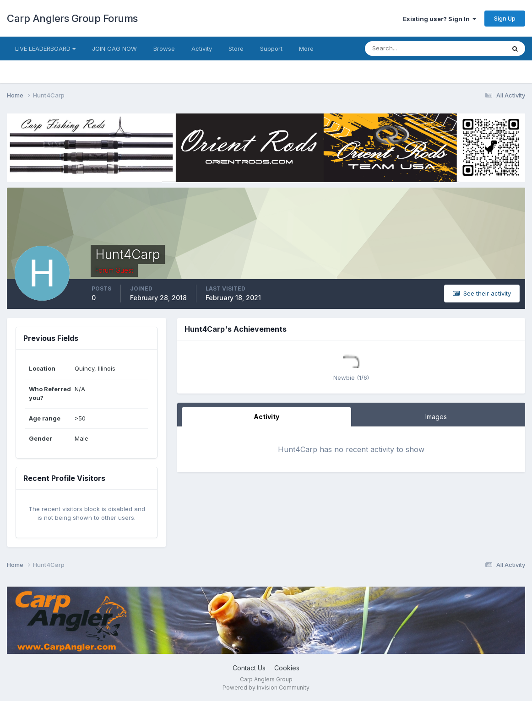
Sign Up (505, 18)
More (306, 48)
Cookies (286, 668)
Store (236, 48)
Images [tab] (436, 417)
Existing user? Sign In (439, 18)
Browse (164, 48)
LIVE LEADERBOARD (45, 48)
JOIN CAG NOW (114, 48)
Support (271, 48)
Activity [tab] (266, 417)
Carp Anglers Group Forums (72, 18)
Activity (201, 48)
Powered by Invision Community (266, 687)
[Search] (405, 48)
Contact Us (249, 668)
